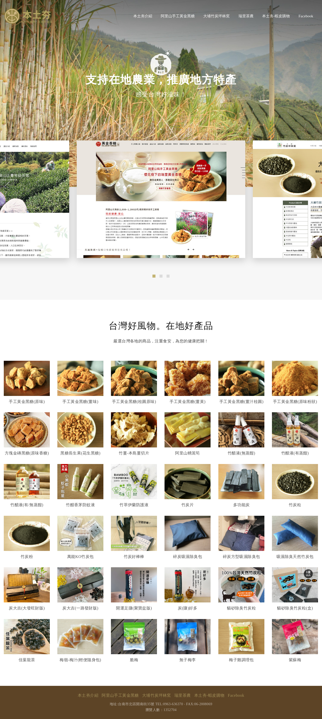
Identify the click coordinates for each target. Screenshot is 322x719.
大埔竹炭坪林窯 (216, 16)
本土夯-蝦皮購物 (276, 16)
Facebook (306, 16)
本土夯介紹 (142, 16)
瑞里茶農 (246, 16)
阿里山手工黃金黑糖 (178, 16)
